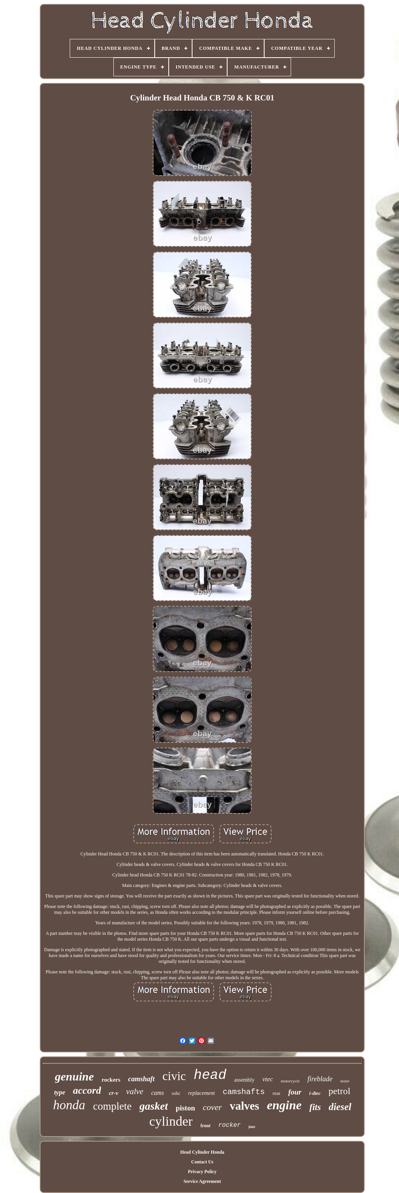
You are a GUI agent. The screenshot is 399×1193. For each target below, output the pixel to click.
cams (157, 1092)
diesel (339, 1107)
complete (112, 1106)
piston (185, 1108)
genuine (74, 1076)
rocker (229, 1125)
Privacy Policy (202, 1171)
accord (87, 1090)
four (295, 1092)
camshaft (141, 1079)
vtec (267, 1079)
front (205, 1125)
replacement (201, 1093)
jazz (252, 1126)
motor (345, 1081)
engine (284, 1105)
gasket (153, 1106)
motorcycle (290, 1081)
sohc (176, 1093)
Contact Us (202, 1162)
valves (244, 1106)
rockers (111, 1080)
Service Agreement (202, 1181)
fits (315, 1107)
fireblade (319, 1079)
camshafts (243, 1091)
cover (212, 1107)
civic (174, 1076)
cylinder (170, 1121)
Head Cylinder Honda (202, 1152)
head (210, 1075)
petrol (339, 1091)
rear (277, 1093)
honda (69, 1105)
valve (134, 1091)
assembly (244, 1080)
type (59, 1092)
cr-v (113, 1093)
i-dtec (315, 1093)
